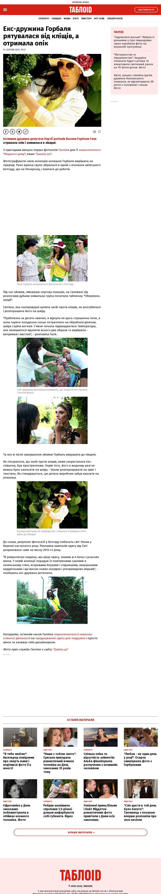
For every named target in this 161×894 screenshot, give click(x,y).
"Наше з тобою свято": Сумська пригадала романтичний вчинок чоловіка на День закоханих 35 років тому (59, 763)
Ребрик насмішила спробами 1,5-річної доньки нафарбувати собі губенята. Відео (58, 811)
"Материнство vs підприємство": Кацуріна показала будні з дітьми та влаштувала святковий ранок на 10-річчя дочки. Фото (133, 61)
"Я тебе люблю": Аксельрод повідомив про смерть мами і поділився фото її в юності (18, 761)
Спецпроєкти (114, 18)
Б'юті (76, 18)
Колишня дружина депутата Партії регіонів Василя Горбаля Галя (49, 139)
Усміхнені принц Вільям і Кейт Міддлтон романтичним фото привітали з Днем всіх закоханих (100, 813)
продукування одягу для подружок (60, 638)
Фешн (67, 18)
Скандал (56, 18)
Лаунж (119, 32)
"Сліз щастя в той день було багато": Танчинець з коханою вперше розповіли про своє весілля (140, 813)
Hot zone (99, 18)
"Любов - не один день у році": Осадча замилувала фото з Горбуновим (140, 759)
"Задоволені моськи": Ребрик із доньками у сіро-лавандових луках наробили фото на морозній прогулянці (134, 41)
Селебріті (44, 18)
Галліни (64, 150)
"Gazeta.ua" (43, 154)
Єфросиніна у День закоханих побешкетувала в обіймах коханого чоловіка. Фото (16, 813)
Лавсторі (86, 18)
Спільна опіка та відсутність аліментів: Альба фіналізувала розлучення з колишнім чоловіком (100, 761)
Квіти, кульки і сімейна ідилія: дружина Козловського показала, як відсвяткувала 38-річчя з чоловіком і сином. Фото (134, 82)
